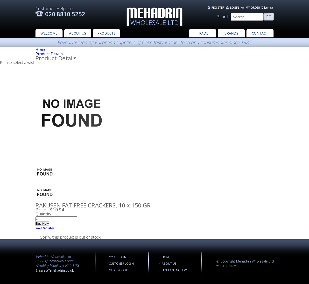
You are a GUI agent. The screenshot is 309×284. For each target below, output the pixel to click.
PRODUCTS (106, 33)
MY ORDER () (259, 8)
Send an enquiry (174, 270)
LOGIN (234, 8)
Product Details (49, 54)
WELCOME (49, 33)
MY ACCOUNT (118, 257)
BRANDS (231, 33)
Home (40, 49)
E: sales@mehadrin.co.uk (54, 270)
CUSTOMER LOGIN (121, 264)
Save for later (44, 228)
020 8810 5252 (65, 14)
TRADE (202, 33)
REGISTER (217, 8)
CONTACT (260, 33)
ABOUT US (77, 33)
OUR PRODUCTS (120, 270)
